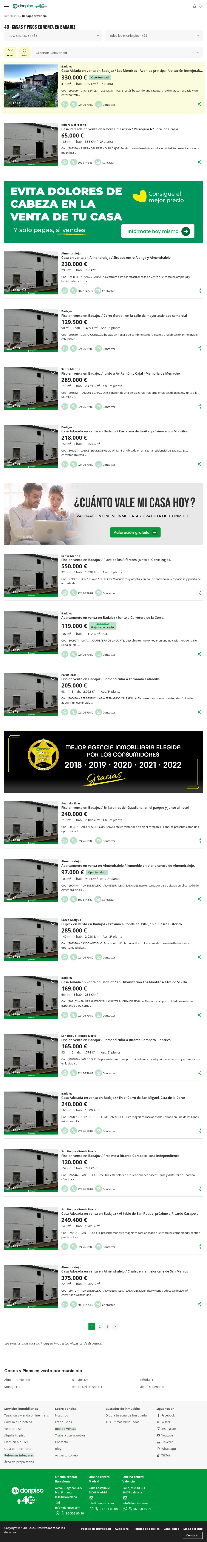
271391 (73, 579)
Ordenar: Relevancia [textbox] (51, 53)
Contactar (105, 105)
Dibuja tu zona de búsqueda (126, 1415)
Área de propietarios (19, 1462)
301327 (73, 450)
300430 (73, 698)
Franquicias (63, 1422)
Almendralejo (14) (17, 1380)
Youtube (165, 1435)
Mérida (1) (146, 1380)
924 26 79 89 (81, 105)
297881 (73, 1117)
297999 (73, 1059)
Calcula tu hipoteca (18, 1422)
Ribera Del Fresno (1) (87, 1387)
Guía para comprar (18, 1449)
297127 (73, 1290)
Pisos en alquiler (16, 1442)
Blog (58, 1449)
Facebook (165, 1415)
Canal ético (171, 1529)
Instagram (166, 1429)
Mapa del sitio (193, 1529)
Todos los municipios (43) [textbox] (127, 36)
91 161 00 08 (106, 1509)
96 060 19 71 (139, 1509)
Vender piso (13, 1429)
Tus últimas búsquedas (122, 1422)
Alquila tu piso (14, 1435)
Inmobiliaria (12, 16)
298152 (73, 1001)
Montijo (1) (12, 1387)
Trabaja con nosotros (70, 1435)
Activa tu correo (66, 1455)
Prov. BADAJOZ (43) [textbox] (22, 36)
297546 (73, 1175)
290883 (73, 277)
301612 (73, 393)
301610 (73, 335)
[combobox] (53, 35)
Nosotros (61, 1415)
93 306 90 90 (72, 1513)
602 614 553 (81, 162)
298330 (73, 943)
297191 (73, 1233)
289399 (73, 148)
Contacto (61, 1442)
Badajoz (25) (80, 1380)
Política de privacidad (96, 1529)
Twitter (163, 1422)
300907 (73, 640)
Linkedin (165, 1442)
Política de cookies (146, 1529)
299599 (73, 90)
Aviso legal (122, 1529)
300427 (73, 827)
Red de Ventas (65, 1429)
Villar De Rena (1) (151, 1387)
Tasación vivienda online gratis (26, 1415)
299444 (73, 885)
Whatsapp (166, 1449)
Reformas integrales (19, 1455)
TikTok (163, 1455)
